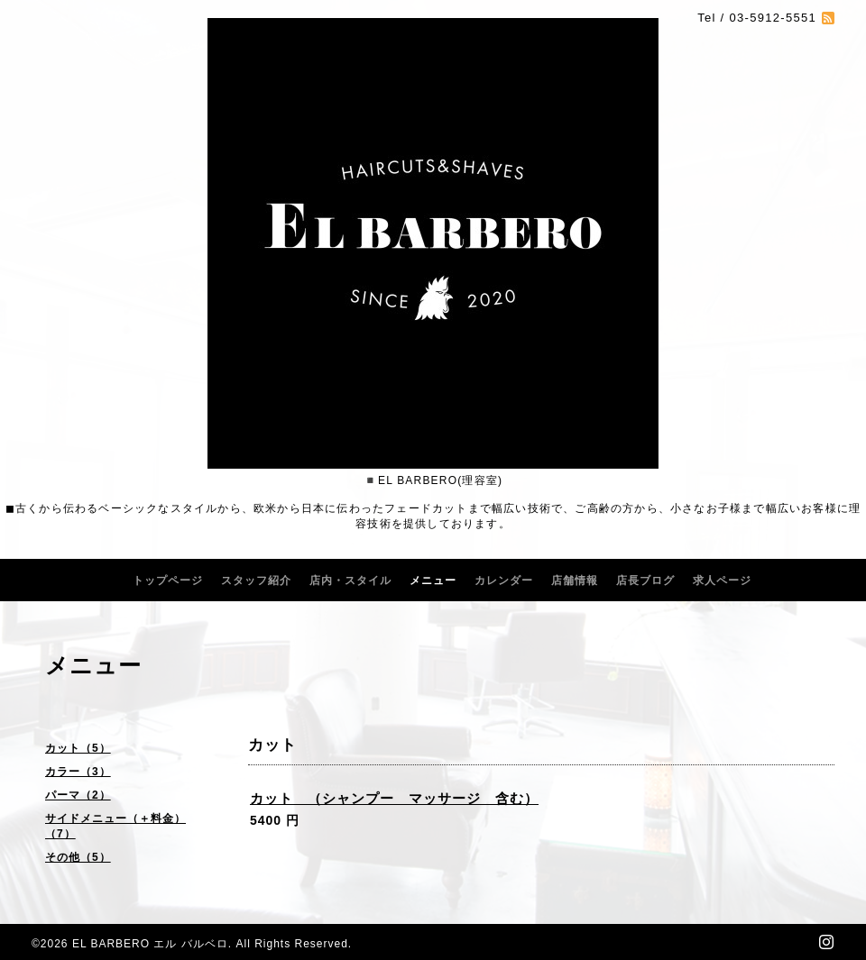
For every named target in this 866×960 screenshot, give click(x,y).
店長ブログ (645, 580)
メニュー (433, 580)
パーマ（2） (78, 795)
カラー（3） (78, 771)
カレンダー (503, 580)
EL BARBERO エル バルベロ (150, 943)
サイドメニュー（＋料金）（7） (115, 826)
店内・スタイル (350, 580)
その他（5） (78, 857)
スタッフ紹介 (256, 580)
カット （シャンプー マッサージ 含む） (394, 798)
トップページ (168, 580)
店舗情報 (574, 580)
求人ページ (722, 580)
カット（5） (78, 748)
